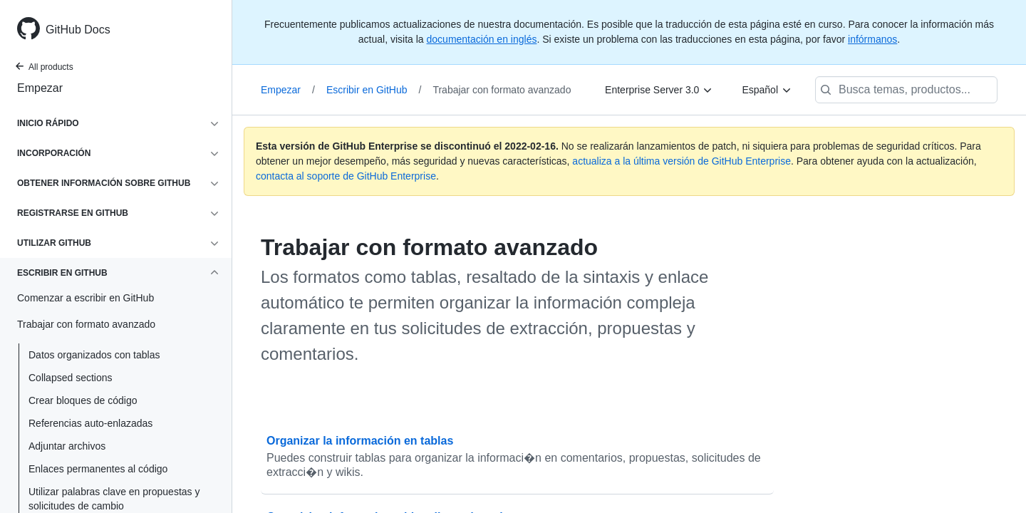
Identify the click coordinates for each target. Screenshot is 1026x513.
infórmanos (872, 39)
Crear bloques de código (83, 400)
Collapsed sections (70, 377)
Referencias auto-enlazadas (90, 423)
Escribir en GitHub (373, 89)
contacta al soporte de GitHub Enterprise (346, 176)
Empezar (40, 88)
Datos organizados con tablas (94, 355)
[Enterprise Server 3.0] (659, 89)
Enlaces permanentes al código (97, 469)
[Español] (767, 89)
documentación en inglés (482, 39)
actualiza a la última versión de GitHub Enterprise (681, 161)
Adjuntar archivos (66, 446)
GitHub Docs (78, 30)
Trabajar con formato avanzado (501, 89)
